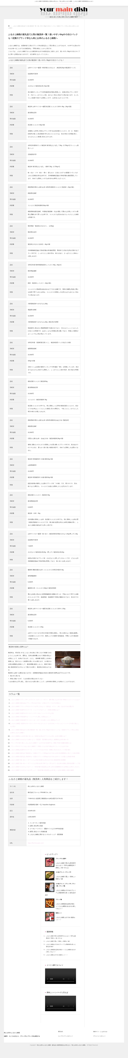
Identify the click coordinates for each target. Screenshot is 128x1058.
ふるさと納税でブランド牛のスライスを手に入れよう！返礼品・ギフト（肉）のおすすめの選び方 (42, 706)
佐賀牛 (64, 858)
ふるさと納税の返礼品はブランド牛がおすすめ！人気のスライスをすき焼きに (35, 703)
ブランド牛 (59, 858)
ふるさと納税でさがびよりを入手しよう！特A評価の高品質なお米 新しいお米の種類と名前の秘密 (42, 770)
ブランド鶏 (62, 886)
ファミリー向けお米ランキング (64, 3)
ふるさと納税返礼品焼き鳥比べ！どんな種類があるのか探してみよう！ (66, 906)
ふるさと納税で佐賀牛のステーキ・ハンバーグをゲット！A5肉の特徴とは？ (35, 710)
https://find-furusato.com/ (36, 843)
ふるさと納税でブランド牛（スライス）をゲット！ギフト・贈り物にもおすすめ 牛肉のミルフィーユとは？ (45, 699)
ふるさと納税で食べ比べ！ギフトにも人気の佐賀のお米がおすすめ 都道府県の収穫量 (38, 760)
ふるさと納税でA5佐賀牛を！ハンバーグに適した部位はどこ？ (30, 716)
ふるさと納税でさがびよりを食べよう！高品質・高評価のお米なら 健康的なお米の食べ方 (39, 739)
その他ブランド (60, 872)
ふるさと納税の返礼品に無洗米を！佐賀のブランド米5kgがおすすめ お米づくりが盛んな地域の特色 (42, 756)
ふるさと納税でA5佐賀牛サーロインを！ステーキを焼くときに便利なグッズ (35, 720)
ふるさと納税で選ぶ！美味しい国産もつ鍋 (58, 941)
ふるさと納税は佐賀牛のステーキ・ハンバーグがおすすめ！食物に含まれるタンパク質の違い (40, 750)
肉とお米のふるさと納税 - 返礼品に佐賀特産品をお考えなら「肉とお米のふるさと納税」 (62, 1045)
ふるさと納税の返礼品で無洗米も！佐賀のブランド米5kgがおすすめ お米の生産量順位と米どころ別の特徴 (44, 753)
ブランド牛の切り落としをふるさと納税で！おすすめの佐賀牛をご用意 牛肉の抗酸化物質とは (40, 743)
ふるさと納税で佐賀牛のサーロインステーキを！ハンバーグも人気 (32, 713)
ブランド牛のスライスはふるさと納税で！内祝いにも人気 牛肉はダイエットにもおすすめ (39, 746)
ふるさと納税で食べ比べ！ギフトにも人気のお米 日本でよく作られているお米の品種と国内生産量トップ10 (45, 763)
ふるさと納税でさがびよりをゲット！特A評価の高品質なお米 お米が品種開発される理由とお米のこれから (45, 767)
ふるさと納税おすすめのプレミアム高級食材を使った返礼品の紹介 (60, 893)
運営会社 (60, 1031)
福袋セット (59, 913)
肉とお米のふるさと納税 (12, 1033)
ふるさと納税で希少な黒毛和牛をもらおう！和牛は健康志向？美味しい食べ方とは (66, 865)
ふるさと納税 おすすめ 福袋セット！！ (57, 955)
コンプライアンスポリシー (65, 1036)
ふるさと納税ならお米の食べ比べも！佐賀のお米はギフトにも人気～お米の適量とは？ (38, 736)
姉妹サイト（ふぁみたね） (100, 1031)
